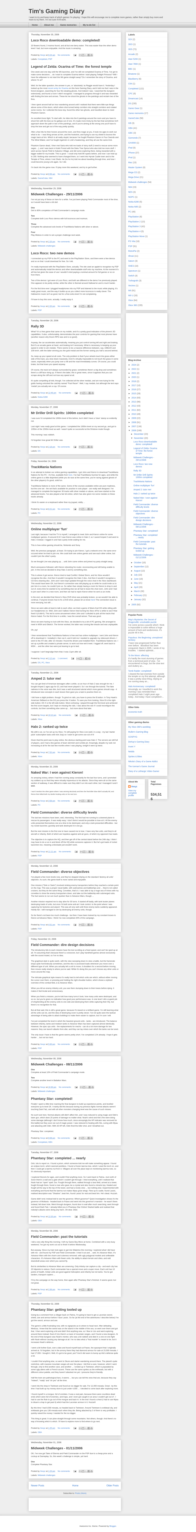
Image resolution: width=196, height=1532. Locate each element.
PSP (50, 59)
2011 (134, 410)
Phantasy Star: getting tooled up (56, 1309)
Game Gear (133, 108)
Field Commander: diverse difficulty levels (64, 812)
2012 (134, 406)
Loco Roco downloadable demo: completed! (65, 40)
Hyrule (45, 151)
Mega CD (132, 172)
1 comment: (63, 658)
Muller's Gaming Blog (138, 732)
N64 (50, 178)
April (136, 587)
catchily (57, 383)
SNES (131, 266)
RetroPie (132, 251)
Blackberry (133, 79)
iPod (130, 157)
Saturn (131, 261)
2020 (134, 377)
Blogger (112, 1526)
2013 (134, 402)
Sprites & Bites (135, 756)
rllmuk (131, 256)
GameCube (43, 178)
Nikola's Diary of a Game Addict (143, 761)
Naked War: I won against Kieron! (57, 772)
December (139, 434)
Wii (60, 72)
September (139, 566)
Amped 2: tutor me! (46, 678)
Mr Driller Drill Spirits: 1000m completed (62, 413)
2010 (134, 414)
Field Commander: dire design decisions (62, 945)
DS (39, 451)
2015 (134, 393)
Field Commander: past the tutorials (59, 1237)
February (138, 595)
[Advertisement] (66, 1503)
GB (129, 123)
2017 (134, 385)
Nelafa (131, 751)
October (138, 562)
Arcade (131, 54)
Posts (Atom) (80, 1493)
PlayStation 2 (134, 221)
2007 (134, 426)
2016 (134, 389)
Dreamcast (133, 98)
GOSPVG (132, 737)
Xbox (47, 662)
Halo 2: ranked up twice (49, 727)
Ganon (42, 113)
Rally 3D (37, 326)
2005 (134, 604)
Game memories (68, 25)
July (136, 575)
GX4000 (132, 143)
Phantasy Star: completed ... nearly (58, 1158)
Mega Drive (133, 177)
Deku (76, 148)
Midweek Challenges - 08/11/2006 (57, 1064)
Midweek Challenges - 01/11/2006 (57, 1448)
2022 (134, 369)
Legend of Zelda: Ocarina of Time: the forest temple (71, 66)
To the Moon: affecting (138, 655)
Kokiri (58, 148)
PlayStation (133, 216)
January (138, 599)
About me (49, 25)
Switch (131, 275)
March (137, 591)
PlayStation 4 (134, 231)
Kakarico (59, 151)
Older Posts (113, 1485)
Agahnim (63, 140)
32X (130, 39)
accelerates (50, 342)
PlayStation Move (136, 236)
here (70, 475)
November (139, 438)
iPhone (131, 152)
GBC (130, 133)
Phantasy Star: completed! (52, 1099)
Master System (135, 167)
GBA (50, 1142)
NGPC (131, 197)
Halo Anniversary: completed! (141, 686)
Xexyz (134, 786)
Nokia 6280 (43, 397)
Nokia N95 (133, 207)
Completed (42, 59)
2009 (134, 418)
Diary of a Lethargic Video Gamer (143, 771)
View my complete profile (132, 793)
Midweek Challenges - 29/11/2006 (57, 194)
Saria (62, 145)
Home (35, 25)
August (137, 571)
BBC (130, 69)
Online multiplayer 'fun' (49, 529)
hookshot (75, 134)
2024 (134, 365)
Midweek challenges (46, 246)
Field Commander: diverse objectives (60, 872)
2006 (134, 430)
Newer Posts (37, 1485)
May (136, 583)
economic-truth (135, 712)
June (136, 579)
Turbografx (133, 280)
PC (39, 513)
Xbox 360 (132, 305)
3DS (130, 49)
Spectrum (132, 271)
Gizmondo (133, 138)
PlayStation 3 (134, 226)
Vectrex (131, 285)
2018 (134, 381)
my (64, 331)
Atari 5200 (133, 59)
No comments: (64, 55)
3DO (130, 44)
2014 (134, 397)
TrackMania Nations (46, 467)
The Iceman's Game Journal (141, 766)
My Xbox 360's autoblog (139, 727)
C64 (130, 83)
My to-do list (89, 25)
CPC (130, 93)
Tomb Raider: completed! (140, 671)
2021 (134, 373)
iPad (130, 148)
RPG (57, 337)
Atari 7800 (133, 64)
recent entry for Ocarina (58, 88)
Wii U (130, 295)
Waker (42, 140)
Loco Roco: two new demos (53, 253)
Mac (130, 162)
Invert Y (131, 746)
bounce (109, 134)
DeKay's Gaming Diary (138, 742)
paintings (95, 96)
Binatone (132, 74)
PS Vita (131, 241)
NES (130, 192)
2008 (134, 422)
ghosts (82, 96)
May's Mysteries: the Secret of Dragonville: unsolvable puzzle (142, 620)
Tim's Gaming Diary (56, 11)
